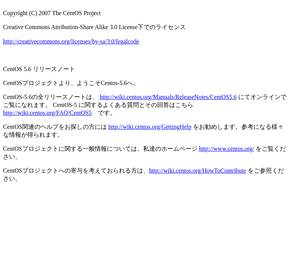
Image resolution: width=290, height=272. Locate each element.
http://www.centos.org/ (226, 148)
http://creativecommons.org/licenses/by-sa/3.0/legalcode (71, 41)
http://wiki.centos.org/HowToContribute (197, 170)
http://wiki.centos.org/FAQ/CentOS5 (47, 113)
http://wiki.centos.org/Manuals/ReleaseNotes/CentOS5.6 (168, 97)
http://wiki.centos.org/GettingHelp (149, 127)
